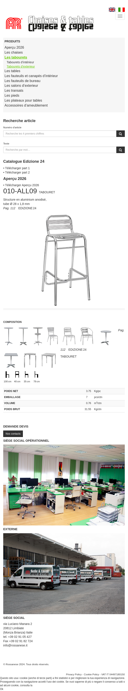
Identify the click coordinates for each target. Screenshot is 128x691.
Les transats (14, 90)
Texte (6, 143)
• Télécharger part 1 (16, 168)
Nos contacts (13, 433)
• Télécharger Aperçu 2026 (21, 185)
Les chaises (14, 52)
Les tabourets (16, 57)
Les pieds (12, 95)
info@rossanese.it (15, 645)
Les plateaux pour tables (23, 100)
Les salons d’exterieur (21, 85)
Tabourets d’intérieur (20, 62)
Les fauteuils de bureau (22, 81)
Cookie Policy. (41, 685)
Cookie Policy (91, 674)
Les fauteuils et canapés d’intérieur (31, 76)
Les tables (12, 71)
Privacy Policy (74, 674)
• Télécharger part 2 (16, 172)
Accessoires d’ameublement (26, 105)
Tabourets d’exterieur (21, 66)
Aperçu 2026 (14, 47)
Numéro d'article (12, 127)
